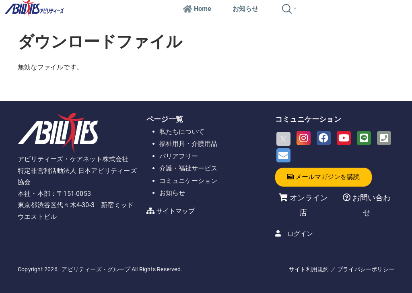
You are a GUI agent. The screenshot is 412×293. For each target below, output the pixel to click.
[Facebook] (324, 138)
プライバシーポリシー (365, 269)
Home (197, 8)
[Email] (283, 155)
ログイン (300, 233)
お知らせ (245, 8)
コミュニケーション (188, 181)
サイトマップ (175, 211)
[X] (283, 139)
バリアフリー (178, 156)
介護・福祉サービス (188, 168)
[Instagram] (304, 138)
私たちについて (181, 131)
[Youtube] (344, 138)
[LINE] (364, 138)
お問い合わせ (370, 205)
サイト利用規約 (309, 269)
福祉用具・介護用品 (188, 144)
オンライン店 (309, 205)
